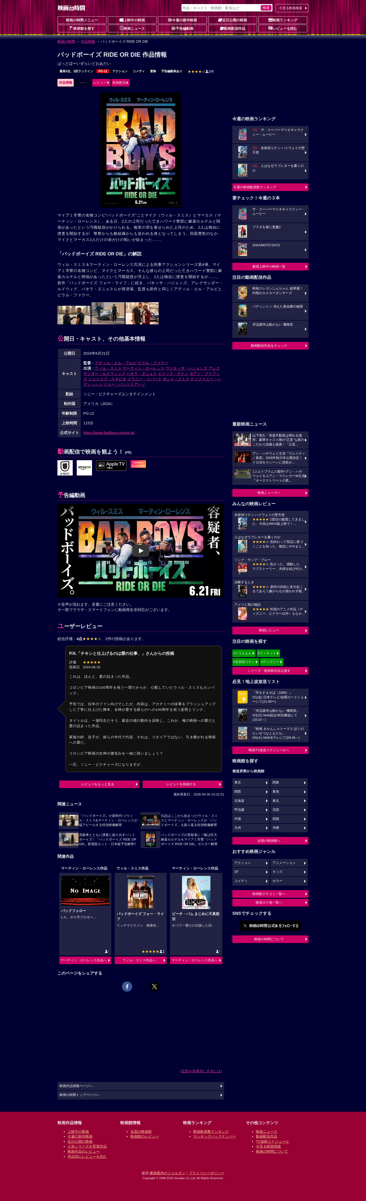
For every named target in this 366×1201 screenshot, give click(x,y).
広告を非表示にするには (201, 1071)
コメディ (139, 71)
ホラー (277, 881)
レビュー (99, 82)
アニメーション (284, 863)
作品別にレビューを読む (87, 1156)
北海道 (239, 801)
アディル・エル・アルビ (116, 363)
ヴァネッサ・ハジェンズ (186, 368)
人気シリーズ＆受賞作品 (87, 1146)
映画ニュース (132, 28)
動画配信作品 (232, 28)
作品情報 (88, 41)
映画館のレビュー (144, 1136)
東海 (275, 791)
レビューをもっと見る (97, 784)
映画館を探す (82, 28)
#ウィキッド (267, 653)
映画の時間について (269, 939)
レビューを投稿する (181, 784)
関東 (275, 782)
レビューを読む (282, 28)
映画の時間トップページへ (79, 1095)
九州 (237, 828)
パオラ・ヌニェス (141, 373)
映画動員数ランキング (211, 1132)
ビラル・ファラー (153, 363)
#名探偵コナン (244, 662)
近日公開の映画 (232, 20)
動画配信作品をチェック (269, 346)
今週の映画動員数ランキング (254, 187)
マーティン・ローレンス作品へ (83, 960)
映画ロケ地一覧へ (269, 902)
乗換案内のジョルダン (167, 1173)
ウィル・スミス (108, 368)
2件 (201, 71)
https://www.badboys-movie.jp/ (109, 432)
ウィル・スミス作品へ (139, 960)
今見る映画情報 (268, 1146)
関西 (237, 791)
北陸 (275, 810)
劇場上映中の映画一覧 (268, 266)
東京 (237, 782)
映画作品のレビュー (84, 1151)
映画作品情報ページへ (76, 1086)
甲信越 (239, 810)
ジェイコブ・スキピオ (107, 379)
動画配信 (119, 82)
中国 (237, 819)
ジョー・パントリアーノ (124, 384)
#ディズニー (270, 662)
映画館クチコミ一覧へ (268, 894)
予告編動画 (182, 28)
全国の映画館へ (269, 841)
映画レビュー (269, 630)
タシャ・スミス (176, 379)
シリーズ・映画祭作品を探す (269, 671)
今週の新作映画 (182, 20)
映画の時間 (66, 41)
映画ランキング (282, 20)
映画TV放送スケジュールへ (269, 750)
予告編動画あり (171, 71)
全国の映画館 (141, 1132)
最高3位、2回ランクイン (76, 71)
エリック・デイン (173, 373)
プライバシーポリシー (206, 1173)
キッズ (277, 872)
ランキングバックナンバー (214, 1136)
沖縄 (275, 828)
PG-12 (102, 71)
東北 (275, 801)
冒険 (153, 71)
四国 (275, 819)
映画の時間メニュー (82, 20)
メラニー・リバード (144, 379)
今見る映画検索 (290, 8)
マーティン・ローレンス (143, 368)
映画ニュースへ (269, 493)
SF (236, 872)
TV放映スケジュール (272, 1141)
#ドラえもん (242, 653)
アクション (120, 71)
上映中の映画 (132, 20)
